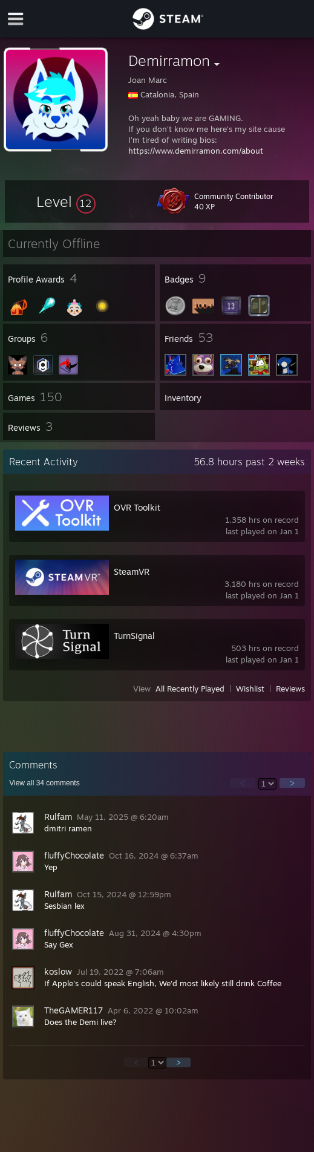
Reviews (290, 688)
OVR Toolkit (137, 507)
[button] (66, 201)
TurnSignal (134, 635)
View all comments (44, 783)
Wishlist (250, 688)
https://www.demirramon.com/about (195, 150)
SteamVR (131, 571)
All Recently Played (189, 688)
